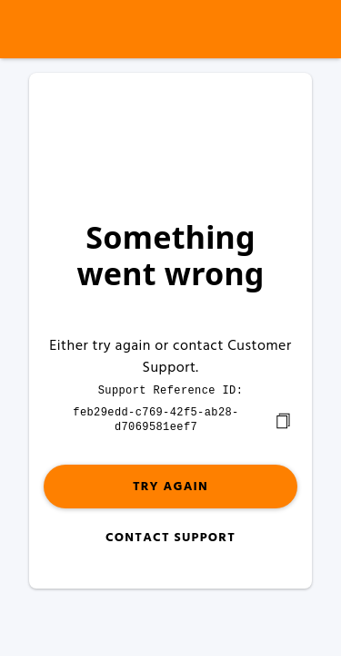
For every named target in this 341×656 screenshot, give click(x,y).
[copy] (282, 419)
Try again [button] (170, 485)
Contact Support (170, 536)
